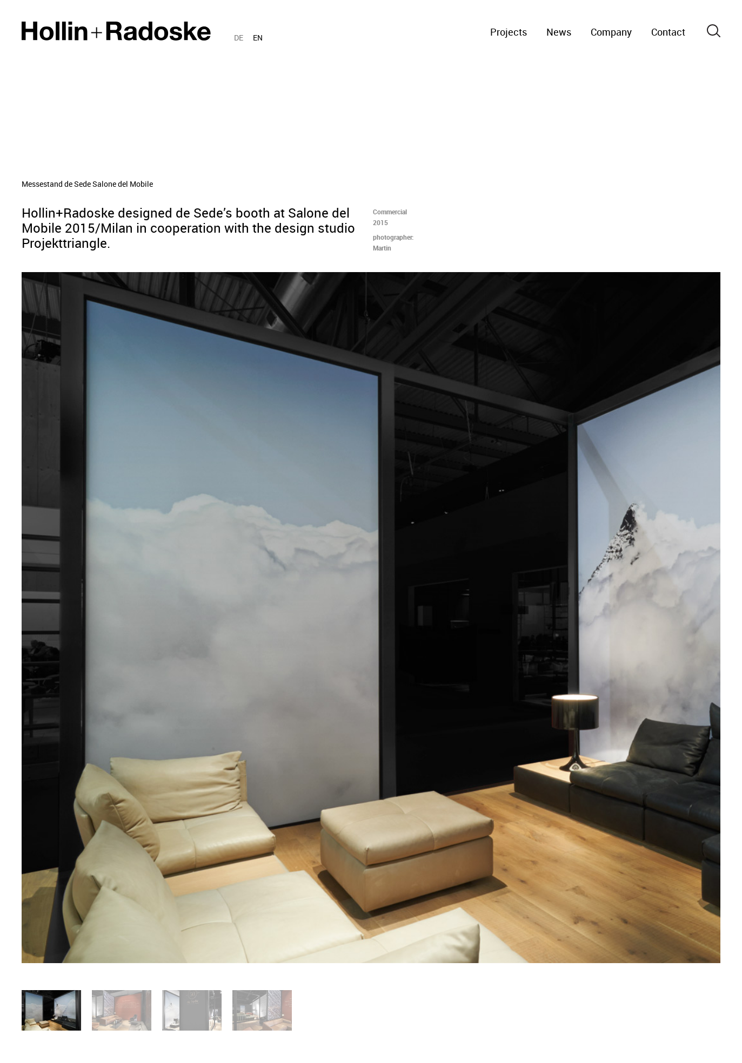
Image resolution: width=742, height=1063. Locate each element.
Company (611, 31)
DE (238, 37)
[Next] (557, 617)
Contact (668, 31)
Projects (508, 31)
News (558, 31)
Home (116, 31)
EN (258, 37)
